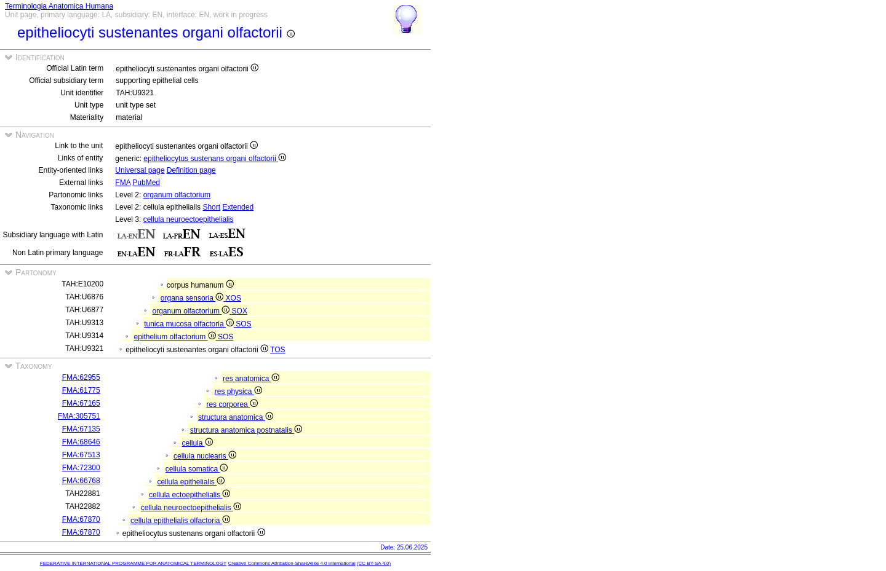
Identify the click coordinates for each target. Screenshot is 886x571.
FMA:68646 (81, 442)
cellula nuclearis (205, 456)
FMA (122, 182)
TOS (277, 349)
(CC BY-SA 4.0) (374, 563)
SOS (243, 324)
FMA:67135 (81, 429)
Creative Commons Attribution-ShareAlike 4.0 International (291, 563)
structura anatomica (235, 417)
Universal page (139, 170)
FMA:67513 (81, 455)
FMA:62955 (81, 377)
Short (211, 207)
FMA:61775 (81, 390)
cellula (197, 443)
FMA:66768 (81, 480)
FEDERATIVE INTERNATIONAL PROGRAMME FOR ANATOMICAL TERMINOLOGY (133, 563)
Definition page (191, 170)
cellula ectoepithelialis (189, 494)
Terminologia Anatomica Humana (59, 6)
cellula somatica (197, 469)
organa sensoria (193, 298)
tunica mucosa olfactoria (190, 324)
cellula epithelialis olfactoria (180, 520)
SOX (239, 311)
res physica (238, 391)
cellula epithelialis (191, 482)
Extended (237, 207)
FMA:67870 (81, 519)
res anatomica (251, 378)
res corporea (232, 404)
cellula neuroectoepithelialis (188, 219)
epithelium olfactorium (176, 337)
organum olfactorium (176, 195)
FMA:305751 (79, 416)
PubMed (146, 182)
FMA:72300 (81, 467)
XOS (233, 298)
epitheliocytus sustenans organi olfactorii (214, 158)
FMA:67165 (81, 403)
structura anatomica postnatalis (246, 430)
